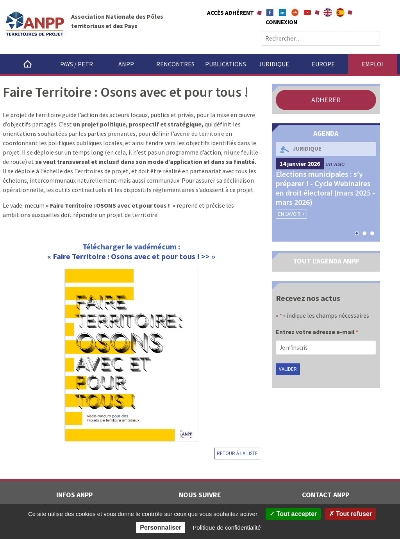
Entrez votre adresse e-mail (317, 332)
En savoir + (291, 214)
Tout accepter (293, 514)
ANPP (126, 64)
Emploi (372, 64)
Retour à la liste (237, 453)
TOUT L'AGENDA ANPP (326, 260)
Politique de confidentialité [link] (227, 527)
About (327, 12)
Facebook (270, 12)
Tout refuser (350, 514)
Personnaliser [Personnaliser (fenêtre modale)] (160, 527)
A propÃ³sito (340, 12)
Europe (323, 64)
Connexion (281, 22)
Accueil (27, 64)
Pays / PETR (76, 64)
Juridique (274, 64)
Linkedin (282, 12)
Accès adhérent (230, 12)
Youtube (307, 12)
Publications (225, 64)
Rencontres (175, 64)
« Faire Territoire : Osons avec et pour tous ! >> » (131, 256)
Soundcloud (295, 12)
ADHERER (326, 99)
